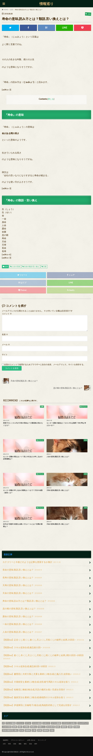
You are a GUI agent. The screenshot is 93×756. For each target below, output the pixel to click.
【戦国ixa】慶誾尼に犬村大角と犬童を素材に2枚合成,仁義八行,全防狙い (42, 674)
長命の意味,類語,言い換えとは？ (23, 569)
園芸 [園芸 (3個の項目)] (20, 727)
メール (6, 344)
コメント (7, 314)
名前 (5, 334)
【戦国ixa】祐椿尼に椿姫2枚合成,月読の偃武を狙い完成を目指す (38, 689)
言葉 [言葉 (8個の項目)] (39, 730)
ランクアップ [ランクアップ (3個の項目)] (83, 723)
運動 (20, 744)
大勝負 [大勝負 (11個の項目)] (26, 727)
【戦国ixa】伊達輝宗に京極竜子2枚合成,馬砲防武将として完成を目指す (42, 705)
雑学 (35, 744)
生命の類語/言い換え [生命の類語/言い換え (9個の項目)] (10, 730)
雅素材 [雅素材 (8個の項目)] (45, 730)
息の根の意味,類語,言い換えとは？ (24, 608)
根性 (25, 744)
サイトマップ (42, 740)
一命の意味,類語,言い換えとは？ (23, 624)
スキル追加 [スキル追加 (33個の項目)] (37, 723)
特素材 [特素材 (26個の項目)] (76, 727)
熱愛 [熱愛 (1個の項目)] (70, 727)
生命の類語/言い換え (31, 266)
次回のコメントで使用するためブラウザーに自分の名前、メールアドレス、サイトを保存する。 (44, 364)
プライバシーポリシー (17, 740)
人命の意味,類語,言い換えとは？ (23, 632)
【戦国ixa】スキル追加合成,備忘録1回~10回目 (29, 666)
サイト (5, 354)
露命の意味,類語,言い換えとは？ (23, 616)
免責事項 (5, 740)
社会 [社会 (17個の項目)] (21, 730)
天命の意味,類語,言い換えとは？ (23, 593)
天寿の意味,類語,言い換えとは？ (23, 585)
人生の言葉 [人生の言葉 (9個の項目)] (7, 727)
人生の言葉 (16, 266)
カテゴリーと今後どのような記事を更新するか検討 (32, 562)
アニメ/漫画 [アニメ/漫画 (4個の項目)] (10, 723)
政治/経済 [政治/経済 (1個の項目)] (50, 727)
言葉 (44, 266)
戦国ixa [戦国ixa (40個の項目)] (33, 727)
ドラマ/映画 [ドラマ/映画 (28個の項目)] (56, 723)
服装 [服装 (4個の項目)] (57, 727)
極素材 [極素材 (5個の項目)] (64, 727)
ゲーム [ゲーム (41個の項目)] (28, 723)
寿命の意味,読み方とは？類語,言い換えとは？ (29, 601)
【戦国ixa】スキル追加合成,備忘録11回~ (27, 647)
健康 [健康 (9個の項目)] (14, 727)
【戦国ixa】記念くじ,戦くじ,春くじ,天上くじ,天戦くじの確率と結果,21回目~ (44, 639)
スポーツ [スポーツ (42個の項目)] (46, 723)
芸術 (14, 744)
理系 (9, 744)
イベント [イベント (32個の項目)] (20, 723)
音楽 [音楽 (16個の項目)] (52, 730)
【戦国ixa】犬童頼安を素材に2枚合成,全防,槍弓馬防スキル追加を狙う (41, 682)
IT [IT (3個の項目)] (3, 723)
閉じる (51, 99)
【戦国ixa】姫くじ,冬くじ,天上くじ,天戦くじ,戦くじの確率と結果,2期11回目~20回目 (43, 657)
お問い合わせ (31, 740)
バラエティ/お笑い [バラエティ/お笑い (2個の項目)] (69, 723)
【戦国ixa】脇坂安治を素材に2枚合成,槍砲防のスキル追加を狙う (38, 697)
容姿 (30, 744)
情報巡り (46, 3)
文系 (6, 266)
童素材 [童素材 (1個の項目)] (27, 730)
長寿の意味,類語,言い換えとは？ (23, 577)
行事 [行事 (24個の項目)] (34, 730)
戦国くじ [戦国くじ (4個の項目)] (41, 727)
